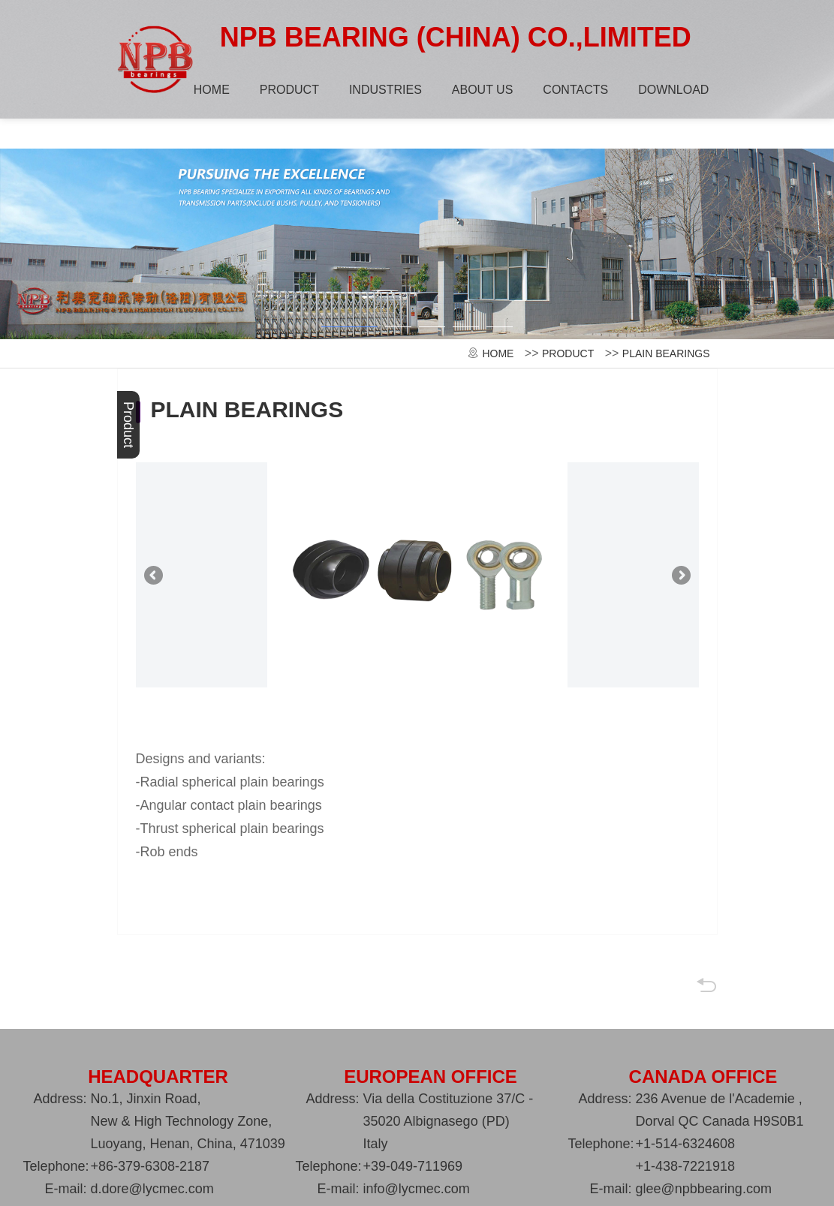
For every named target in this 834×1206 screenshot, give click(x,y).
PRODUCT (288, 89)
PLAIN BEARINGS (666, 356)
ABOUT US (481, 89)
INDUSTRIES (384, 89)
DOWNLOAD (672, 89)
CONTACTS (574, 89)
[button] (349, 333)
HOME (210, 89)
